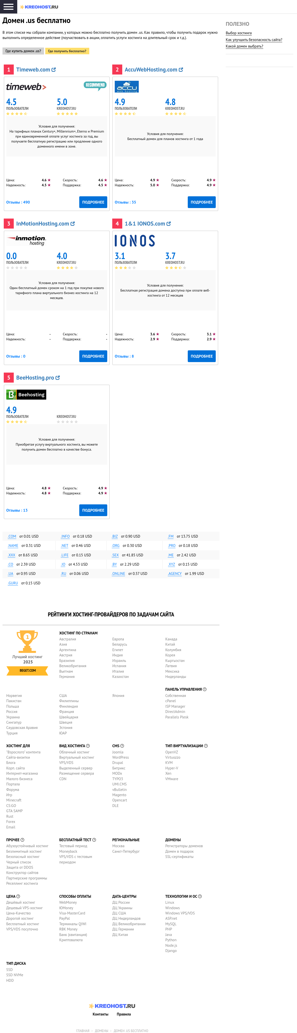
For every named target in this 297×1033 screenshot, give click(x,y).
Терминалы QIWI (72, 921)
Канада (171, 637)
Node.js (171, 943)
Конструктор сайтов (22, 870)
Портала (13, 782)
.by (114, 562)
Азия (63, 642)
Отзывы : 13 (17, 507)
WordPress (120, 755)
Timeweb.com (36, 67)
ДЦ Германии (123, 927)
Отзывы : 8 (124, 353)
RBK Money (68, 927)
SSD (9, 967)
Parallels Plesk (176, 714)
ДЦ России (121, 900)
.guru (13, 580)
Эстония (65, 725)
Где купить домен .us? (23, 49)
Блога (11, 760)
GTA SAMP (14, 808)
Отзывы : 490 (18, 199)
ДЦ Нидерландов (126, 916)
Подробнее (93, 199)
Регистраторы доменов (184, 843)
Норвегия (14, 693)
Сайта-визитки (18, 755)
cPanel (170, 698)
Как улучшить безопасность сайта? (254, 39)
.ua (10, 571)
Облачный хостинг (74, 749)
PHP (168, 927)
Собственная (175, 693)
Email (10, 824)
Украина (13, 714)
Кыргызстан (174, 658)
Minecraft (13, 798)
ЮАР (63, 730)
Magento (119, 792)
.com (12, 534)
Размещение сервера (76, 771)
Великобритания (72, 663)
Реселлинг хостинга (22, 881)
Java (168, 932)
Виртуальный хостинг (76, 755)
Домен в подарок (179, 849)
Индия (117, 653)
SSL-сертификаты (179, 854)
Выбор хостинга (239, 33)
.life (64, 552)
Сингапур (14, 720)
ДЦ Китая (120, 932)
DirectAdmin (175, 709)
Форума (12, 787)
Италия (118, 669)
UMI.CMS (119, 782)
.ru (63, 571)
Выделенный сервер (75, 765)
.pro (172, 543)
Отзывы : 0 (15, 353)
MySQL (170, 921)
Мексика (172, 669)
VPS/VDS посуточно (22, 927)
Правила (124, 1011)
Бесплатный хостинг (22, 921)
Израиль (119, 658)
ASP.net (171, 916)
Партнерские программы (26, 875)
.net (64, 543)
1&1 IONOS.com (148, 221)
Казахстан (120, 674)
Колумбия (173, 647)
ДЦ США (119, 910)
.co (10, 562)
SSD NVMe (14, 972)
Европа (118, 637)
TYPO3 (117, 776)
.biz (115, 534)
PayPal (64, 916)
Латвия (171, 663)
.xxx (11, 552)
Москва (118, 843)
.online (118, 571)
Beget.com (28, 668)
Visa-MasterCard (72, 910)
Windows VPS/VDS (180, 910)
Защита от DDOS (19, 865)
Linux (169, 900)
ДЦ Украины (122, 905)
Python (170, 937)
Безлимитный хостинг (24, 849)
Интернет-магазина (22, 771)
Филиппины (69, 698)
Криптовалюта (71, 937)
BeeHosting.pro (38, 375)
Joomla (117, 749)
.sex (115, 552)
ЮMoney (66, 905)
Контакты (100, 1011)
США (63, 693)
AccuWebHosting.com (154, 67)
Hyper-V (171, 765)
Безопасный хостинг (23, 854)
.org (116, 543)
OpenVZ (171, 749)
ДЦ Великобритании (129, 921)
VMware (171, 776)
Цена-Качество (18, 910)
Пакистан (14, 698)
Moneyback (68, 849)
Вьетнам (66, 669)
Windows (172, 905)
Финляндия (68, 704)
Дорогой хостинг (20, 916)
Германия (66, 674)
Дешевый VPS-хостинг (24, 905)
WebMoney (68, 900)
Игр (9, 792)
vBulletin (119, 787)
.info (65, 534)
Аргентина (67, 647)
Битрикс (119, 765)
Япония (118, 693)
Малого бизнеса (19, 776)
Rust (9, 814)
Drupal (117, 760)
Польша (12, 704)
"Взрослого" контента (23, 749)
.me (171, 552)
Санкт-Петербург (126, 849)
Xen (168, 771)
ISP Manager (175, 704)
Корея (170, 653)
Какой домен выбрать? (244, 46)
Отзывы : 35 (125, 199)
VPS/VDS (66, 760)
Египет (117, 647)
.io (63, 562)
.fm (171, 534)
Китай (170, 642)
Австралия (67, 637)
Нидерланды (175, 674)
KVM (169, 760)
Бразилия (66, 658)
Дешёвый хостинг (20, 900)
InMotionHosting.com (45, 221)
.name (13, 543)
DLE (115, 803)
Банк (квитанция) (73, 932)
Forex (10, 819)
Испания (119, 663)
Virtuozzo (172, 755)
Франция (66, 709)
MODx (117, 771)
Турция (12, 730)
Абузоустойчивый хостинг (27, 843)
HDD (10, 978)
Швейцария (68, 714)
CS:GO (11, 803)
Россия (11, 709)
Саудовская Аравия (22, 725)
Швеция (65, 720)
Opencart (119, 798)
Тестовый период (73, 843)
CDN (62, 776)
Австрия (65, 653)
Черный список (18, 859)
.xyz (171, 562)
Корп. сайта (15, 765)
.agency (175, 571)
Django (171, 948)
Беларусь (119, 642)
